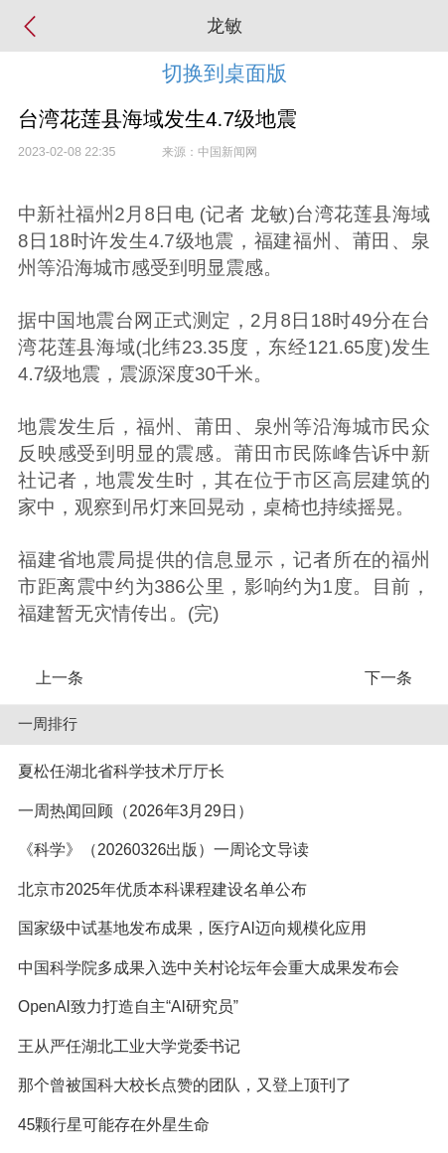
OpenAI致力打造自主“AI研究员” (128, 1006)
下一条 (388, 677)
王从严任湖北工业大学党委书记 (129, 1046)
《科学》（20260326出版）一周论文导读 (163, 849)
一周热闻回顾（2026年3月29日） (135, 810)
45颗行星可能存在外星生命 (114, 1124)
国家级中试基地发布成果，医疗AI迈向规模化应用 (192, 928)
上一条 (59, 677)
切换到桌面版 (224, 73)
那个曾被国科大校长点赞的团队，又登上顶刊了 (185, 1085)
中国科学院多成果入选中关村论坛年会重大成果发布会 (208, 967)
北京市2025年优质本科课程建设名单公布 (162, 889)
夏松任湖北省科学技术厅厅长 (121, 771)
